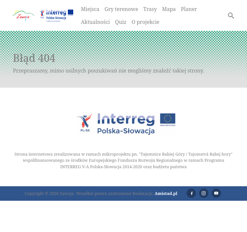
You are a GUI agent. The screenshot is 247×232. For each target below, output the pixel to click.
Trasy (150, 9)
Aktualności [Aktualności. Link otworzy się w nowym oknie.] (95, 21)
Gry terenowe (121, 9)
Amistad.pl (166, 193)
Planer (189, 9)
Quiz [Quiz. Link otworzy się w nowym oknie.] (120, 21)
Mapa (169, 9)
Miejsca (90, 9)
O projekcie (146, 21)
